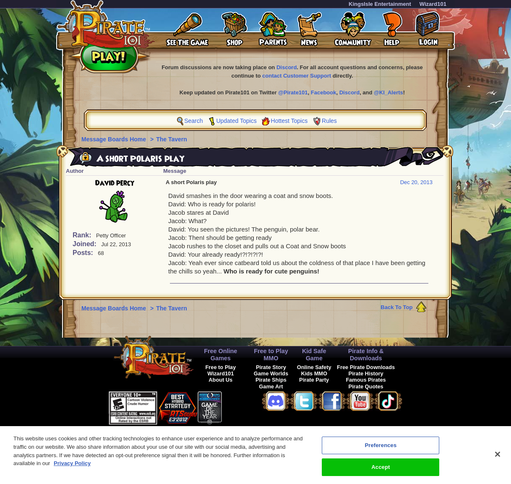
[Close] (497, 459)
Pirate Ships (271, 380)
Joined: (85, 243)
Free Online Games (220, 355)
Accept (380, 472)
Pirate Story (271, 367)
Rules (329, 120)
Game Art (271, 386)
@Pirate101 (293, 92)
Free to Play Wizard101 (221, 370)
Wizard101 (433, 4)
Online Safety (314, 367)
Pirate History (365, 373)
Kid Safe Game (314, 355)
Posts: (84, 252)
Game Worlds (271, 373)
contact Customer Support (296, 76)
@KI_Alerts (388, 92)
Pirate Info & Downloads (366, 355)
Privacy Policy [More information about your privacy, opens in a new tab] (72, 468)
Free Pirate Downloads (366, 367)
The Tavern (171, 139)
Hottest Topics (289, 120)
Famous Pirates (366, 380)
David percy (114, 183)
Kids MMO (314, 373)
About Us (220, 380)
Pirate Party (314, 380)
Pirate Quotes (365, 386)
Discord (286, 67)
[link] (243, 406)
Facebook (323, 92)
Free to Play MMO (271, 355)
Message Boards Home (114, 139)
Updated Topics (236, 120)
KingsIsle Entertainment (380, 4)
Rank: (83, 235)
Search (193, 120)
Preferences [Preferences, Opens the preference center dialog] (380, 451)
